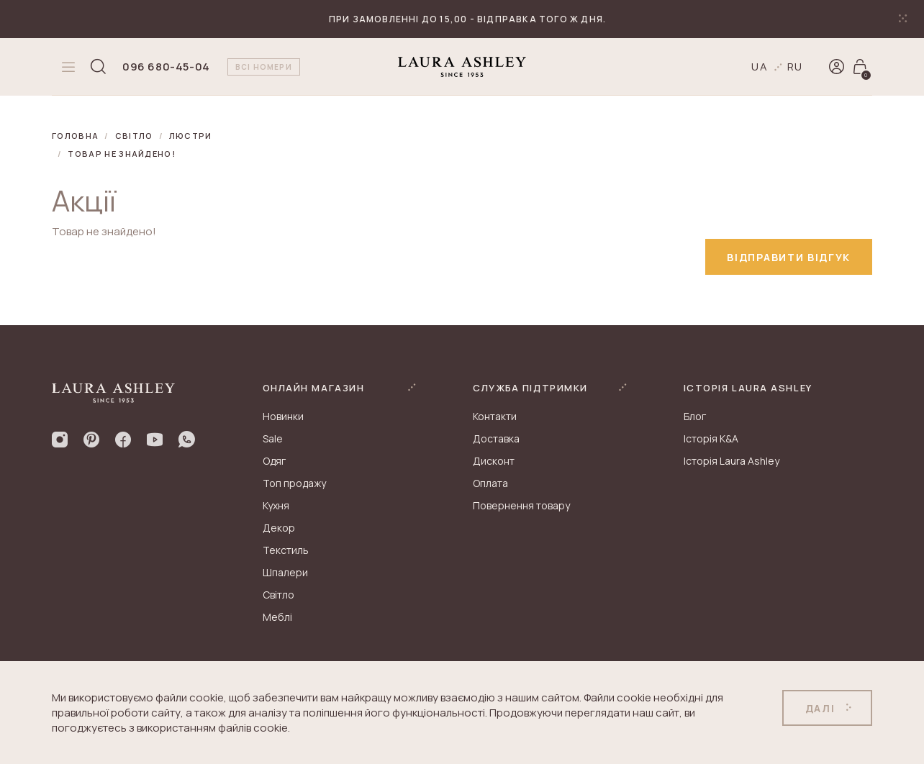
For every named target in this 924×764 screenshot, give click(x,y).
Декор (279, 528)
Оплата (490, 483)
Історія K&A (711, 438)
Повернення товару (521, 505)
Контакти (495, 416)
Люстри (190, 135)
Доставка (496, 438)
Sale (273, 438)
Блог (695, 416)
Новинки (283, 416)
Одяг (274, 461)
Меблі (277, 617)
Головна (75, 135)
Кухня (276, 505)
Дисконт (494, 461)
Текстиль (286, 550)
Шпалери (285, 572)
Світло (134, 135)
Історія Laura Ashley (731, 461)
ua (760, 66)
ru (795, 66)
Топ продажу (294, 483)
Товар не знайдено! (122, 153)
